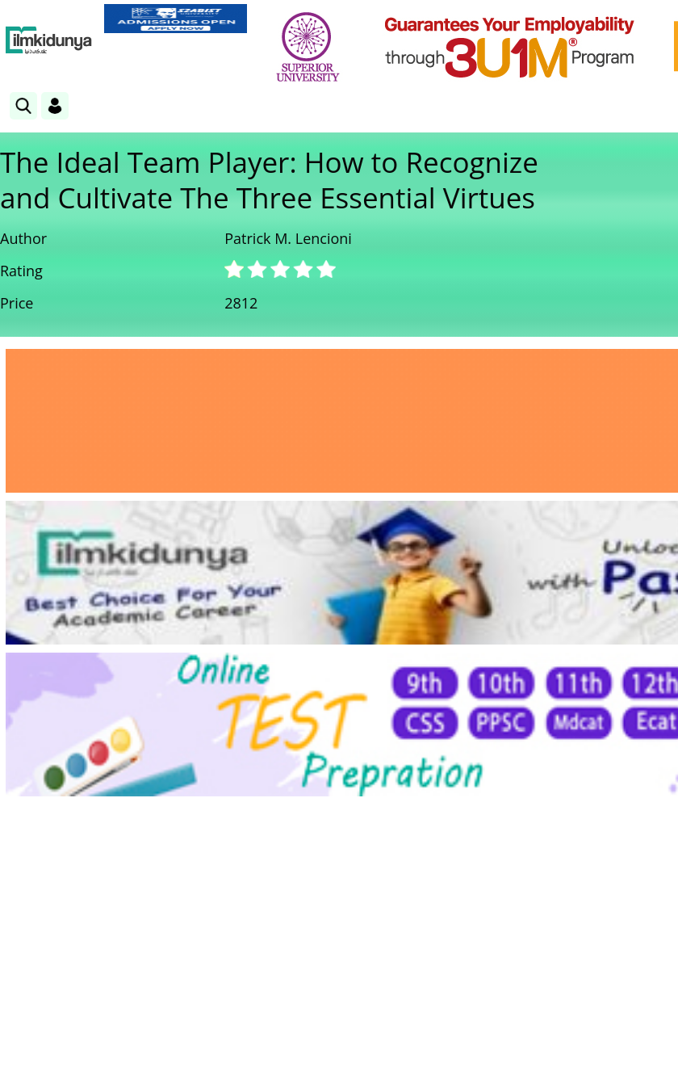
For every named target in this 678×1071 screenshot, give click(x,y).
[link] (175, 18)
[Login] (55, 106)
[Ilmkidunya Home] (49, 40)
